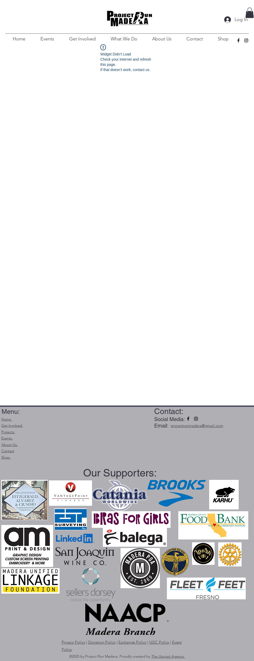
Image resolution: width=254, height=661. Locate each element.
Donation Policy (102, 642)
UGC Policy (159, 642)
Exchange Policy (132, 642)
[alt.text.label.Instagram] (246, 40)
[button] (249, 13)
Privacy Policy (73, 642)
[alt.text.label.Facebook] (238, 40)
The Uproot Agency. (168, 656)
